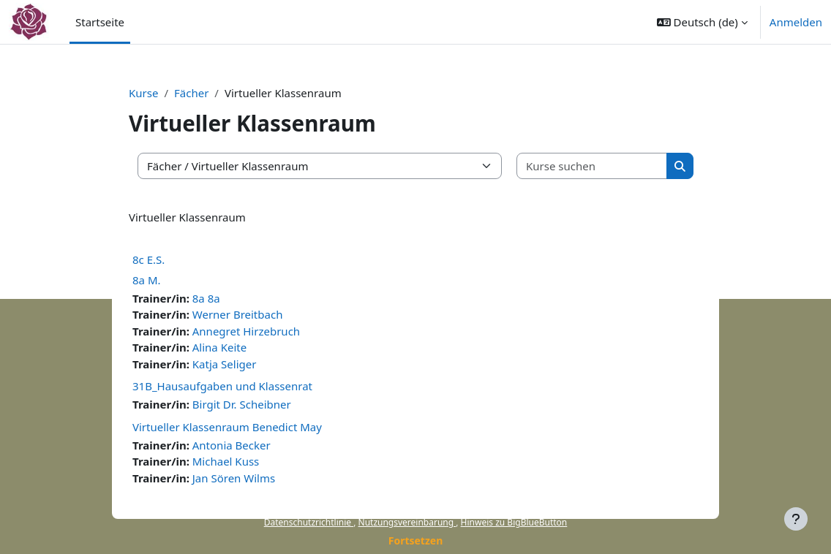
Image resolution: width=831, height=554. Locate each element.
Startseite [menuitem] (99, 22)
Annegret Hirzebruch (246, 331)
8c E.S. (148, 259)
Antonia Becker (231, 445)
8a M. (146, 280)
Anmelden (796, 22)
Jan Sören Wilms (233, 478)
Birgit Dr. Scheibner (241, 404)
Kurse (143, 93)
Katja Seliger (224, 364)
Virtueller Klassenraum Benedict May (227, 427)
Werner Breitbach (237, 314)
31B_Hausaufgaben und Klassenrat (222, 386)
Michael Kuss (226, 461)
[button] (702, 22)
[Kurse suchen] (592, 166)
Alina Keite (219, 347)
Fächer (191, 93)
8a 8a (206, 298)
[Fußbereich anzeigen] (796, 519)
